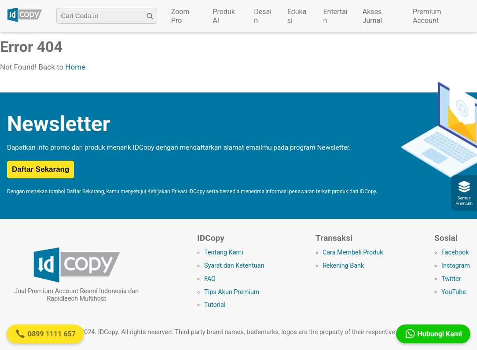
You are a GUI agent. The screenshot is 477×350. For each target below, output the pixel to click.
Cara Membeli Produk (353, 252)
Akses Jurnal (372, 16)
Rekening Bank (343, 265)
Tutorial (214, 305)
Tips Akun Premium (231, 292)
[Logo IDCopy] (24, 20)
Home (75, 67)
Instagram (455, 265)
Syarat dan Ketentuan (234, 265)
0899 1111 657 (45, 333)
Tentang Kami (223, 252)
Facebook (455, 252)
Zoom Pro (180, 16)
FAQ (210, 279)
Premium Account (427, 16)
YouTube (453, 292)
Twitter (451, 279)
